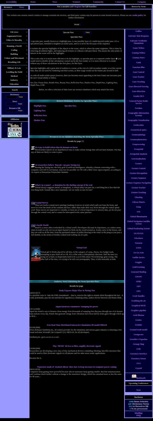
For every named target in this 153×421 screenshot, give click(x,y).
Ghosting (138, 200)
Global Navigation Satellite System (138, 225)
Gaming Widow (138, 56)
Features (76, 2)
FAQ (138, 418)
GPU (138, 294)
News (54, 2)
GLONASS (138, 236)
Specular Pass (70, 106)
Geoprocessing (138, 147)
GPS (139, 289)
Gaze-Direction (138, 94)
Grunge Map (138, 347)
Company (141, 2)
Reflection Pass (40, 115)
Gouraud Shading (138, 275)
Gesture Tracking (138, 195)
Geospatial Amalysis (138, 157)
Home (33, 2)
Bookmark (139, 381)
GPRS (138, 284)
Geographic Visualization (138, 123)
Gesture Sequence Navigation (138, 186)
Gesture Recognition (138, 176)
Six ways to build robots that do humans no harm (56, 147)
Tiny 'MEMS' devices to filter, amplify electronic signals (77, 346)
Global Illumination (138, 219)
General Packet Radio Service (138, 105)
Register (78, 6)
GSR (138, 352)
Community (98, 2)
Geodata (138, 111)
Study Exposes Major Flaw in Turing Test (77, 290)
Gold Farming (138, 270)
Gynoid (138, 371)
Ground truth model (138, 332)
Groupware (139, 337)
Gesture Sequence (138, 181)
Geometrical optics (139, 133)
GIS (138, 214)
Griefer (138, 323)
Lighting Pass (39, 110)
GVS (138, 366)
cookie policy (137, 15)
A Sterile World (41, 225)
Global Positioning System (138, 231)
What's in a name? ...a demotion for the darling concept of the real (63, 185)
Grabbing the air (138, 304)
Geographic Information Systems (138, 117)
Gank (138, 65)
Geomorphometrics (138, 142)
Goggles (138, 265)
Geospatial (138, 152)
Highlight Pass (40, 106)
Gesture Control (138, 171)
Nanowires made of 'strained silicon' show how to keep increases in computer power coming (76, 367)
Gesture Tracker (138, 190)
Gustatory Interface (138, 357)
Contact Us (120, 2)
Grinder (138, 328)
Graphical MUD (139, 308)
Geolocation (138, 128)
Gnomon (138, 246)
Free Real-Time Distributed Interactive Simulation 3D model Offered (77, 325)
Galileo (139, 34)
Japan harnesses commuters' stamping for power (77, 306)
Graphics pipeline (138, 313)
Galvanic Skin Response (138, 39)
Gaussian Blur (138, 70)
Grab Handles (139, 299)
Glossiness (138, 241)
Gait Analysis (138, 29)
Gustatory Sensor (138, 361)
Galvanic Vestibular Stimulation (138, 45)
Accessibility (11, 2)
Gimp (138, 210)
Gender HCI (138, 99)
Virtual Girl (81, 248)
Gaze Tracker (138, 80)
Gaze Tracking (138, 84)
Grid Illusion (138, 318)
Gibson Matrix (138, 205)
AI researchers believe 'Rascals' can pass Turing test (57, 165)
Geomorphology (138, 137)
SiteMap (138, 416)
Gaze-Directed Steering (138, 89)
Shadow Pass (39, 120)
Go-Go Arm (138, 255)
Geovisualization (139, 162)
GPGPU (138, 279)
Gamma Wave (138, 60)
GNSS (138, 251)
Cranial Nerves (41, 203)
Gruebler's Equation (138, 342)
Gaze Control (138, 75)
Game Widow (138, 51)
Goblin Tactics (138, 260)
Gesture (138, 166)
